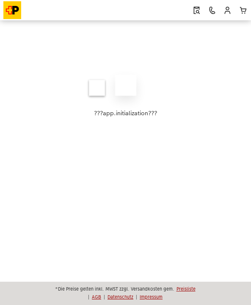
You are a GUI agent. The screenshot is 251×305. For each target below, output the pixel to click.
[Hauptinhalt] (125, 95)
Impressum (151, 297)
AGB (96, 297)
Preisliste (186, 289)
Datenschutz (120, 297)
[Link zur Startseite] (38, 10)
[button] (227, 10)
